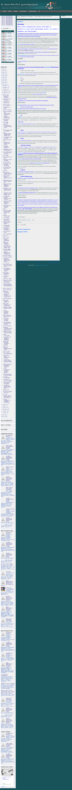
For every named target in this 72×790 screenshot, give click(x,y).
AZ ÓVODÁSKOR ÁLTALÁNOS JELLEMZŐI (6, 319)
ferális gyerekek (39, 163)
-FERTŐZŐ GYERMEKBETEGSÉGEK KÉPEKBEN (10, 499)
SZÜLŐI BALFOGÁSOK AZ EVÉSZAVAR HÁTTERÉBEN (7, 383)
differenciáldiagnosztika (22, 55)
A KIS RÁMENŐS (6, 217)
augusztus (5, 92)
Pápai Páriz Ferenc (23, 11)
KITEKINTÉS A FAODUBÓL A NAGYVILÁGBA (6, 239)
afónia (20, 140)
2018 (3, 75)
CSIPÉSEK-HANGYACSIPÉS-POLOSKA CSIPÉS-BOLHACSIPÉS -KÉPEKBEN (9, 478)
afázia (20, 132)
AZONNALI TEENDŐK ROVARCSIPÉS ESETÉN (7, 222)
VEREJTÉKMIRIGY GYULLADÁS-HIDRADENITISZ (6, 229)
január (4, 412)
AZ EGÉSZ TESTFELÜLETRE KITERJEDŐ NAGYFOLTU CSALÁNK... (6, 370)
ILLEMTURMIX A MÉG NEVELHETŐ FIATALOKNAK (7, 164)
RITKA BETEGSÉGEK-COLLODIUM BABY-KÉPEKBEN (7, 323)
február (5, 411)
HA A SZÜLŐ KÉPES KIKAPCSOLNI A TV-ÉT (7, 168)
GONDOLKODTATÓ (6, 390)
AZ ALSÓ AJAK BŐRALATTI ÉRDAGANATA (6, 96)
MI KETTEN (5, 394)
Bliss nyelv (44, 92)
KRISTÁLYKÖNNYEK (6, 162)
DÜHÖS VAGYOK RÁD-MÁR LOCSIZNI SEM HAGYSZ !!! (7, 316)
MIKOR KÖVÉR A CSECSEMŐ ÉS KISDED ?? (6, 273)
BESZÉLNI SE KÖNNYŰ (7, 278)
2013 (3, 84)
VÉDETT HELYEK (6, 237)
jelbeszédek (22, 74)
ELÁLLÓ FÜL (5, 235)
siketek (19, 44)
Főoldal (38, 262)
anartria (20, 123)
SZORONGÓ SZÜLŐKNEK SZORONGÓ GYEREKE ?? (7, 308)
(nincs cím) (8, 587)
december (5, 85)
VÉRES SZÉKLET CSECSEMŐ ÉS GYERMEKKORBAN (9, 619)
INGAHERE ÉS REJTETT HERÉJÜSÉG (7, 683)
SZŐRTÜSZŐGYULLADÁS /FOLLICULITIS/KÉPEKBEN (7, 265)
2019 (3, 74)
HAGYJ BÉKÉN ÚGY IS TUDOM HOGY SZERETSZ (7, 206)
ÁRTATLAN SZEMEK (6, 104)
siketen (20, 153)
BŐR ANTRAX (8, 571)
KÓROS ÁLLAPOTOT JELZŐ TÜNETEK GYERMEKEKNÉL (9, 488)
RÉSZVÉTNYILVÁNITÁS (7, 255)
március (5, 409)
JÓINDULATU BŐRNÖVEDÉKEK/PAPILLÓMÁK (7, 348)
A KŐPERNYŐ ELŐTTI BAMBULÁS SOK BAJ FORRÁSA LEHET (7, 194)
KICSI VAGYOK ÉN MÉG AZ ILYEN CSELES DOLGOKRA (7, 153)
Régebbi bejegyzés (54, 262)
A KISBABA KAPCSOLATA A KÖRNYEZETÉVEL (6, 117)
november (5, 87)
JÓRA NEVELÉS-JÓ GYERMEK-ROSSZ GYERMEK (6, 143)
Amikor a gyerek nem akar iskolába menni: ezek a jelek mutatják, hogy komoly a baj (7, 691)
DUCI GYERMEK (6, 155)
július (4, 94)
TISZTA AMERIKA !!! (7, 105)
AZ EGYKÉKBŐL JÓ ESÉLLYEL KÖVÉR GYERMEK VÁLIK (6, 246)
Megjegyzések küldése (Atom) (41, 265)
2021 (3, 70)
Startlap (4, 11)
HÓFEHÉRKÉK (5, 346)
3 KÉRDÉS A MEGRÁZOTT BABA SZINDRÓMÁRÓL (6, 253)
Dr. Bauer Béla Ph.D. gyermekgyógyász (19, 4)
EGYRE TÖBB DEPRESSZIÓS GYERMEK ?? (6, 301)
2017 (3, 77)
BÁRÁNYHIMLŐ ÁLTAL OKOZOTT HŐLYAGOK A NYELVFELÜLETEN (7, 332)
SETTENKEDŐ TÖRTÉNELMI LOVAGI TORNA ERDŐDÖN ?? (7, 328)
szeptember (5, 90)
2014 (3, 82)
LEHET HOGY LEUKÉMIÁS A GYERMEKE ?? (6, 147)
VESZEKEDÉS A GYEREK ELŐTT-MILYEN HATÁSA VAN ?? (7, 281)
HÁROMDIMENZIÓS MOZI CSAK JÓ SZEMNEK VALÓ (7, 181)
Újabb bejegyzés (22, 262)
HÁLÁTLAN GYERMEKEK (7, 298)
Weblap (9, 11)
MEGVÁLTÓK (5, 170)
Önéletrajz (15, 11)
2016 (3, 79)
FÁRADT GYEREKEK (6, 351)
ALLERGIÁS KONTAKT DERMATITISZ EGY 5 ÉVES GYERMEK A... (7, 396)
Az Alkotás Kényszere (32, 11)
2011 (3, 416)
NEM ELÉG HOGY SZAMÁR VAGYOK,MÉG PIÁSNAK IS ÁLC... (7, 173)
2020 (3, 72)
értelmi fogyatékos (24, 178)
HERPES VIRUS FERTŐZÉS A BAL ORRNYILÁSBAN (7, 304)
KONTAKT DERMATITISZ (7, 288)
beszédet (48, 67)
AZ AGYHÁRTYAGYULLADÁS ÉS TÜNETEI (7, 130)
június (4, 404)
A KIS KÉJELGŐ (6, 263)
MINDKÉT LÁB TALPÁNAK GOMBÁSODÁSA (6, 243)
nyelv (26, 132)
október (5, 89)
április (5, 407)
